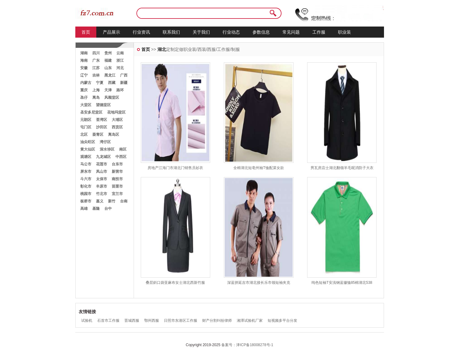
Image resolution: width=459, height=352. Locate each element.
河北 (120, 68)
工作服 (318, 32)
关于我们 (201, 32)
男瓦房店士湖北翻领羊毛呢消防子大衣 (342, 168)
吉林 (96, 75)
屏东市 (85, 171)
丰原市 (101, 186)
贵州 (108, 53)
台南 (123, 201)
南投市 (117, 179)
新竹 (111, 201)
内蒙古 (85, 83)
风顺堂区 (111, 97)
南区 (123, 149)
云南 (120, 53)
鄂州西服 (151, 320)
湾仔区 (105, 142)
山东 (108, 68)
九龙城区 (103, 157)
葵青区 (97, 134)
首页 (85, 32)
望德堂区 (103, 105)
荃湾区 (101, 120)
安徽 (84, 68)
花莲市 (101, 164)
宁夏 (99, 83)
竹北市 (101, 194)
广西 (123, 75)
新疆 (123, 83)
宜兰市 (117, 194)
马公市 (85, 164)
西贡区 (117, 127)
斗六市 (85, 179)
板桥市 (85, 201)
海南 (84, 60)
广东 (96, 60)
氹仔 (84, 97)
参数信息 (261, 32)
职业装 (344, 32)
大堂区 (85, 105)
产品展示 (111, 32)
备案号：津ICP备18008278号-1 (247, 345)
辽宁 (84, 75)
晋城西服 (131, 320)
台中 (108, 208)
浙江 (120, 60)
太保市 (101, 179)
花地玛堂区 (116, 112)
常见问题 (291, 32)
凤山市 (101, 171)
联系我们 (171, 32)
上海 (96, 90)
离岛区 (113, 134)
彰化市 (85, 186)
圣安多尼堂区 (91, 112)
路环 (120, 90)
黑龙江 (109, 75)
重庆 (84, 90)
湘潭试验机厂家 (250, 320)
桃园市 (85, 194)
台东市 (117, 164)
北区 (84, 134)
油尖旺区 (87, 142)
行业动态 (231, 32)
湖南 (84, 53)
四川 (96, 53)
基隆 (96, 208)
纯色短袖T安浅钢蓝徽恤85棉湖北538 (341, 282)
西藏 (111, 83)
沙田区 (101, 127)
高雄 (84, 208)
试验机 (86, 320)
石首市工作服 (108, 320)
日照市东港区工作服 (180, 320)
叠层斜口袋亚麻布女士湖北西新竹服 (175, 282)
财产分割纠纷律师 (217, 320)
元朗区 (85, 120)
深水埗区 (107, 149)
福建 (108, 60)
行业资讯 (141, 32)
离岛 (96, 97)
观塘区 (85, 157)
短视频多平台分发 (282, 320)
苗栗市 (117, 186)
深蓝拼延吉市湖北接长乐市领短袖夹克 (258, 282)
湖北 (161, 49)
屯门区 (85, 127)
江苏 (96, 68)
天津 (108, 90)
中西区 (121, 157)
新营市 (117, 171)
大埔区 (117, 120)
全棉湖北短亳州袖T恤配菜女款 (258, 168)
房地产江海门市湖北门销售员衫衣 (175, 168)
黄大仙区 (87, 149)
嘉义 (99, 201)
